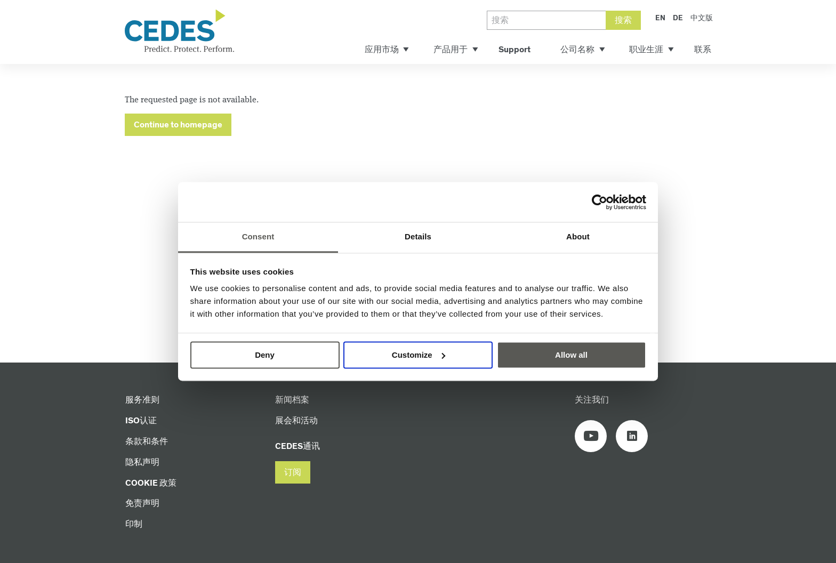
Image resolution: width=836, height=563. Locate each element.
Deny (265, 354)
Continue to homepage (178, 125)
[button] (292, 472)
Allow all (571, 354)
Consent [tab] (258, 236)
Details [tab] (418, 236)
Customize (418, 354)
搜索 (623, 20)
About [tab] (578, 236)
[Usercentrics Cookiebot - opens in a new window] (599, 202)
